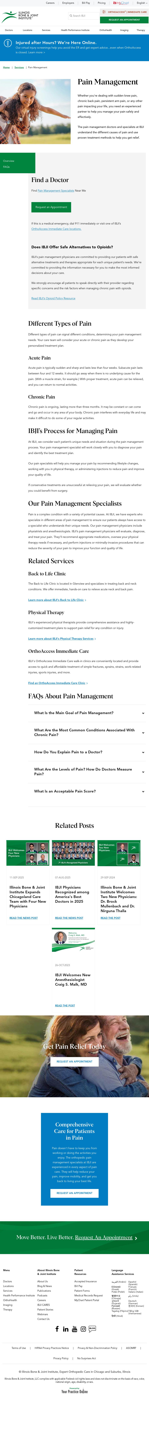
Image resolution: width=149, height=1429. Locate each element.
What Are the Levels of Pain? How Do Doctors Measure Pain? (83, 774)
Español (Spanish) (132, 1285)
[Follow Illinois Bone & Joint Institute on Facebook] (57, 1332)
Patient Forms (82, 1293)
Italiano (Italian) (135, 1294)
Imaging (7, 1307)
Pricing (102, 3)
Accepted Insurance (85, 1284)
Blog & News (44, 1289)
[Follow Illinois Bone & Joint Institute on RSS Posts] (92, 1332)
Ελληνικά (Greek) (116, 1290)
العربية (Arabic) (119, 1284)
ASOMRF (131, 1351)
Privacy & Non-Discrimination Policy (97, 1351)
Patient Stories (45, 1312)
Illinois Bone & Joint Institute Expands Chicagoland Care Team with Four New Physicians (28, 899)
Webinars (42, 1317)
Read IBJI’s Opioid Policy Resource (53, 298)
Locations (8, 1289)
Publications (44, 1293)
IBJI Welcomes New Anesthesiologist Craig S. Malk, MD (72, 982)
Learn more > (36, 52)
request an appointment (104, 1240)
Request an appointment (74, 1064)
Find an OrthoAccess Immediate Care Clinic (56, 683)
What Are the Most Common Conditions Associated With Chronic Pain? (85, 733)
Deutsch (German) (133, 1304)
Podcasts (42, 1298)
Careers (50, 3)
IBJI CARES (43, 1307)
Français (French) (132, 1290)
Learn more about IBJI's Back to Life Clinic (56, 600)
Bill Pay (86, 3)
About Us (42, 1284)
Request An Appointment (124, 20)
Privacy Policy (60, 1361)
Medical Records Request (88, 1298)
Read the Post (110, 920)
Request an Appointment (51, 207)
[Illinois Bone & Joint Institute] (20, 17)
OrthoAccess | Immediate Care (124, 11)
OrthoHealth (10, 1303)
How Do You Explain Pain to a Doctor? (69, 754)
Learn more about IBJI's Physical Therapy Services (60, 639)
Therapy (7, 1312)
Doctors (7, 1284)
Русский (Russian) (116, 1309)
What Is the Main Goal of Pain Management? (74, 714)
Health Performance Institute (19, 1298)
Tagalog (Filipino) (120, 1314)
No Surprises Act (86, 1361)
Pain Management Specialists (56, 191)
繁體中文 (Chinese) (116, 1299)
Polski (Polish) (118, 1294)
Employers (68, 3)
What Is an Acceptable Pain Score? (65, 794)
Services (19, 68)
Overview (8, 161)
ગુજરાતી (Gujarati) (116, 1304)
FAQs (6, 167)
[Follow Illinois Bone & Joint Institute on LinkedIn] (66, 1332)
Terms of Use (19, 1351)
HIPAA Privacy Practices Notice (52, 1351)
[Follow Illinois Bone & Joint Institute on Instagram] (83, 1332)
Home (6, 68)
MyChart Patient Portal (86, 1303)
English (141, 3)
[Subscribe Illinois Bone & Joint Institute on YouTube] (75, 1332)
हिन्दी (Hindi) (117, 1319)
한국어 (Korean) (136, 1308)
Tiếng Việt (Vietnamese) (134, 1315)
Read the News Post (24, 920)
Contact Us (43, 1322)
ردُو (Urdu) (133, 1298)
